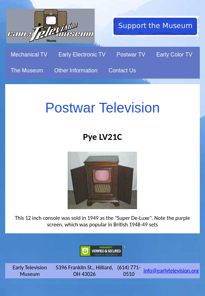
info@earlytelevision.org (171, 270)
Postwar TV (131, 54)
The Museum (27, 70)
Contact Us (122, 70)
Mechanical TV (29, 54)
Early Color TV (174, 54)
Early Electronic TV (82, 54)
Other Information (75, 70)
